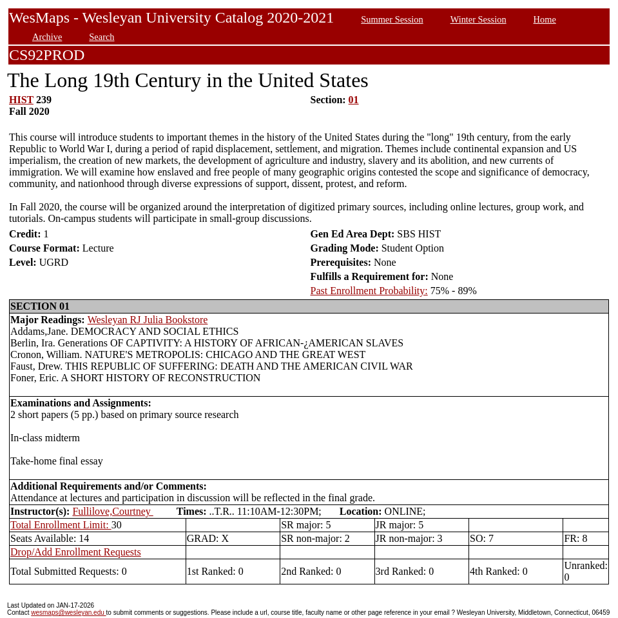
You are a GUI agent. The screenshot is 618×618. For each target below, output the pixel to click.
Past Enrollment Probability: (369, 290)
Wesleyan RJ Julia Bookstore (148, 319)
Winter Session (478, 19)
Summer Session (392, 19)
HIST (21, 99)
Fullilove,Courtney (112, 511)
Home (545, 19)
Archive (47, 37)
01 (354, 99)
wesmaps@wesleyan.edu (68, 612)
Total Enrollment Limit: (60, 524)
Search (101, 37)
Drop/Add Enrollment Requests (75, 551)
